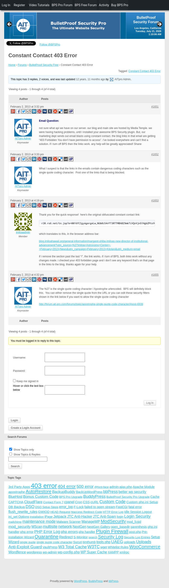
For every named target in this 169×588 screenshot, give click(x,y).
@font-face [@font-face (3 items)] (101, 487)
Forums (22, 64)
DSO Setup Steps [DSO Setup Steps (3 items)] (46, 507)
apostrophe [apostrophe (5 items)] (16, 492)
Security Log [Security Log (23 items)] (110, 536)
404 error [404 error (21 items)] (67, 486)
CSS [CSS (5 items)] (86, 502)
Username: (19, 357)
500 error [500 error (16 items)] (85, 486)
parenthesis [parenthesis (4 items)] (139, 527)
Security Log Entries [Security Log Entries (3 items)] (137, 537)
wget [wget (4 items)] (103, 547)
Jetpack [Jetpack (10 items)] (59, 516)
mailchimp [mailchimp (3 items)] (15, 522)
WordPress (80, 581)
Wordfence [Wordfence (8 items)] (17, 552)
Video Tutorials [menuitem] (39, 5)
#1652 (154, 154)
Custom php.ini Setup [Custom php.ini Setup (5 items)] (142, 502)
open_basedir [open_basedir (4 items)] (120, 527)
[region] (84, 25)
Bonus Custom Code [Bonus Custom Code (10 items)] (41, 496)
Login (14, 420)
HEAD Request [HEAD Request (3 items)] (60, 512)
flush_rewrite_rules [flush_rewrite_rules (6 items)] (22, 512)
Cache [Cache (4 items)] (154, 497)
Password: (19, 370)
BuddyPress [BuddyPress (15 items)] (94, 496)
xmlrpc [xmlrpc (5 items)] (124, 552)
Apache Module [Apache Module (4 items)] (143, 487)
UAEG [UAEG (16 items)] (117, 541)
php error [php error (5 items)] (27, 532)
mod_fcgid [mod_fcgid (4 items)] (134, 522)
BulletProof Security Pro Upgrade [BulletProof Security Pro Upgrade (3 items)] (128, 497)
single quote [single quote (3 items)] (28, 542)
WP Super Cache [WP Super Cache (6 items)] (94, 552)
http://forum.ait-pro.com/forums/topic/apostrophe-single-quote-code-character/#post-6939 (91, 304)
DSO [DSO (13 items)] (30, 506)
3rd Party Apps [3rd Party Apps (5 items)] (19, 487)
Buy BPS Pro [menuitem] (119, 5)
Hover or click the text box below (28, 387)
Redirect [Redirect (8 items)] (66, 537)
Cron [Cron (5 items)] (78, 502)
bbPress (113, 581)
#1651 (154, 106)
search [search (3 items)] (92, 537)
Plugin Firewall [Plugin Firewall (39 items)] (112, 531)
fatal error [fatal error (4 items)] (135, 507)
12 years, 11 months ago (90, 79)
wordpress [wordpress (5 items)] (34, 552)
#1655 (154, 274)
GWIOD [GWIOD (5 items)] (44, 512)
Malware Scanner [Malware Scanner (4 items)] (68, 522)
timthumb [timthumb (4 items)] (89, 542)
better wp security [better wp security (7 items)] (132, 492)
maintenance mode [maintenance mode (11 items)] (39, 521)
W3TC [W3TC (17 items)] (94, 546)
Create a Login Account (25, 427)
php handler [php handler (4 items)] (87, 532)
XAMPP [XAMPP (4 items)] (113, 552)
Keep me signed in (28, 381)
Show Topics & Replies (27, 454)
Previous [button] (9, 24)
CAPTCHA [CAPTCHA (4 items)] (15, 502)
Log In (149, 402)
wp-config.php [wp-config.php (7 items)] (69, 552)
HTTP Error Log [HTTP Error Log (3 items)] (113, 512)
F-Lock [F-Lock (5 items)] (78, 507)
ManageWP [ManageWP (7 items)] (90, 522)
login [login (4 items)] (120, 516)
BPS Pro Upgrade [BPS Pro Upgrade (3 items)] (71, 497)
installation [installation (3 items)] (37, 516)
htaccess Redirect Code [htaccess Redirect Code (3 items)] (86, 512)
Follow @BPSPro (50, 44)
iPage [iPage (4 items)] (48, 516)
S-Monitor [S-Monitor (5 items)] (80, 537)
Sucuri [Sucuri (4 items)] (77, 542)
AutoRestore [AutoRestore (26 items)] (38, 491)
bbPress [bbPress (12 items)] (110, 491)
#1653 (154, 200)
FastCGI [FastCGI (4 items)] (122, 507)
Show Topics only (24, 449)
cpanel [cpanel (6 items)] (69, 502)
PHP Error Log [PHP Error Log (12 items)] (47, 531)
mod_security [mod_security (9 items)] (19, 527)
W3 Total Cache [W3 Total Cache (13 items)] (72, 546)
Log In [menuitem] (6, 5)
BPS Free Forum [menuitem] (86, 5)
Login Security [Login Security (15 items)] (137, 516)
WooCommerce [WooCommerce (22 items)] (144, 546)
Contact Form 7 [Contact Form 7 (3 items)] (53, 502)
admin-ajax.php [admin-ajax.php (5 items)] (121, 487)
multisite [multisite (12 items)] (50, 526)
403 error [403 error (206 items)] (44, 485)
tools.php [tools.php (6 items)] (103, 542)
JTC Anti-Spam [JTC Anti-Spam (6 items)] (104, 516)
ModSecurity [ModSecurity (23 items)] (113, 521)
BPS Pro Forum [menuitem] (62, 5)
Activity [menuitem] (104, 5)
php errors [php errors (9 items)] (69, 532)
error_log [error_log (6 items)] (66, 507)
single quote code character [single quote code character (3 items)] (54, 542)
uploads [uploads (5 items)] (130, 542)
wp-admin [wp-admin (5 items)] (50, 552)
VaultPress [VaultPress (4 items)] (49, 547)
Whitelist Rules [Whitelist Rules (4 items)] (118, 547)
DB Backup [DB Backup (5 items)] (16, 507)
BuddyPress (95, 581)
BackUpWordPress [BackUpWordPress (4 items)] (89, 492)
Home (11, 64)
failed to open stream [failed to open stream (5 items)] (99, 507)
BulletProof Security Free (43, 64)
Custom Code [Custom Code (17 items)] (112, 501)
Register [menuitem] (19, 5)
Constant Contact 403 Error (145, 71)
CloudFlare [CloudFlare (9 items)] (33, 502)
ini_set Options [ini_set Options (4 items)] (18, 516)
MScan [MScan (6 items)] (36, 527)
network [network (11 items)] (65, 526)
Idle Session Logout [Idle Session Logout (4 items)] (138, 512)
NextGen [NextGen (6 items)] (79, 527)
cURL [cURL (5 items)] (94, 502)
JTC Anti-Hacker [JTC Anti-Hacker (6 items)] (79, 516)
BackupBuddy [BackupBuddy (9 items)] (63, 492)
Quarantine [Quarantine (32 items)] (46, 536)
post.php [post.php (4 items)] (135, 532)
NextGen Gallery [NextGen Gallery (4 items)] (98, 527)
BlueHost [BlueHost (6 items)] (15, 497)
